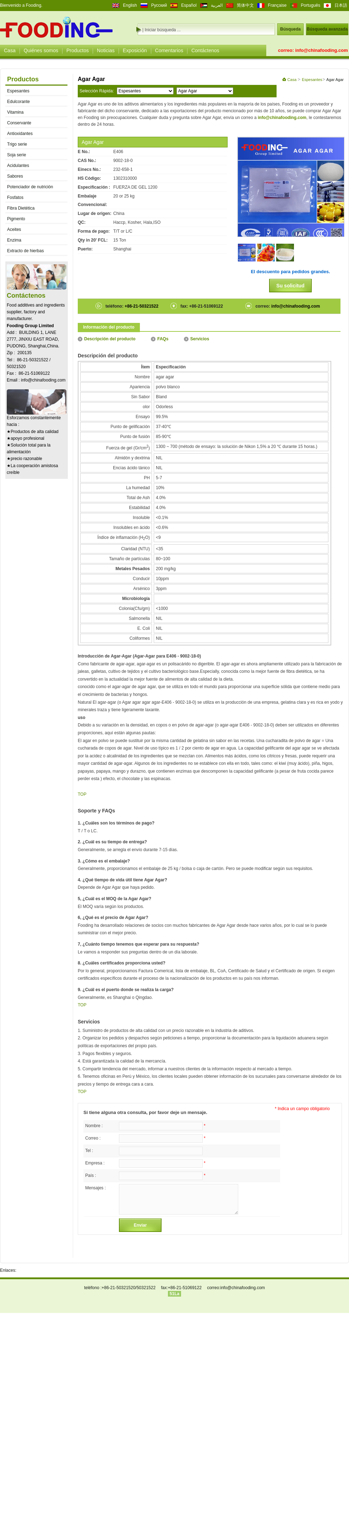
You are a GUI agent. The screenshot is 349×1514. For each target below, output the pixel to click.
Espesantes (18, 90)
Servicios (196, 338)
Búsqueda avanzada (327, 29)
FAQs (159, 338)
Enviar (140, 1225)
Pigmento (16, 218)
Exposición (135, 50)
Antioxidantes (20, 133)
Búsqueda (290, 29)
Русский (159, 5)
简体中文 (245, 5)
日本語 (340, 5)
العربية (217, 5)
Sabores (15, 176)
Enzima (14, 240)
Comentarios (169, 50)
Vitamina (15, 112)
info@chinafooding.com (321, 50)
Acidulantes (18, 165)
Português (310, 5)
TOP (82, 794)
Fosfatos (15, 197)
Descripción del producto (107, 338)
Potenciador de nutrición (30, 186)
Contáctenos (205, 50)
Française (277, 5)
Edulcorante (18, 101)
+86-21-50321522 (141, 306)
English (130, 5)
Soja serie (16, 154)
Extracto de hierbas (25, 250)
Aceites (14, 229)
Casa (10, 50)
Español (188, 5)
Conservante (19, 122)
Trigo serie (17, 144)
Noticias (106, 50)
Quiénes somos (41, 50)
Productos (77, 50)
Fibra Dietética (20, 208)
